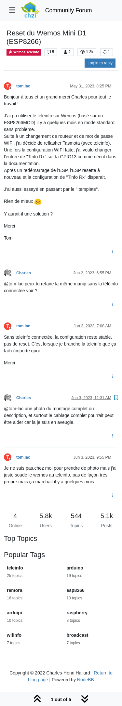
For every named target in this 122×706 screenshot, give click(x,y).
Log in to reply (100, 63)
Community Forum (68, 10)
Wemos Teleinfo (23, 52)
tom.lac (23, 86)
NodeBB (85, 679)
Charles (23, 273)
